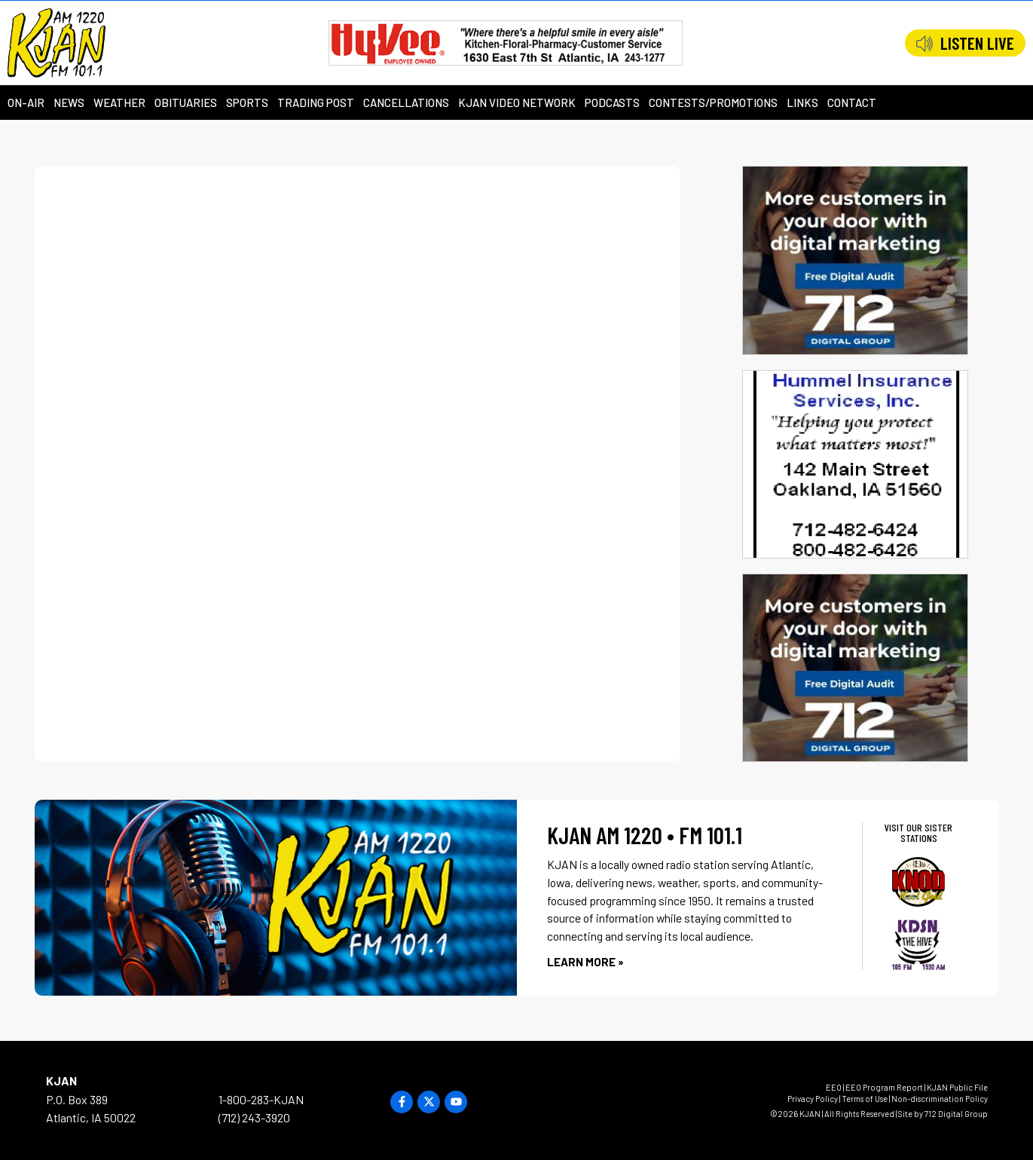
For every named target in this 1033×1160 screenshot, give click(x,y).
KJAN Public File (957, 1087)
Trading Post (315, 102)
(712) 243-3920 (254, 1117)
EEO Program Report (884, 1087)
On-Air (26, 102)
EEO (834, 1087)
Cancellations (406, 102)
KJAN (61, 1080)
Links (802, 102)
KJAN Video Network (517, 102)
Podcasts (612, 102)
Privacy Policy (812, 1098)
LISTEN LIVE (977, 43)
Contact (851, 102)
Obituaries (185, 102)
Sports (247, 102)
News (68, 102)
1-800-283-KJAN (261, 1099)
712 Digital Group (956, 1114)
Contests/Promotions (713, 102)
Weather (119, 102)
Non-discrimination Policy (939, 1098)
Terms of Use (865, 1098)
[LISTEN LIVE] (924, 43)
